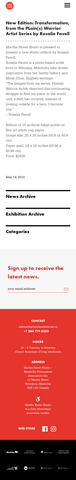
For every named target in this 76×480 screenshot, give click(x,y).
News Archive (21, 196)
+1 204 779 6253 (36, 331)
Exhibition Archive (25, 214)
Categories (17, 231)
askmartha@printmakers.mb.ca (38, 327)
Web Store (26, 428)
